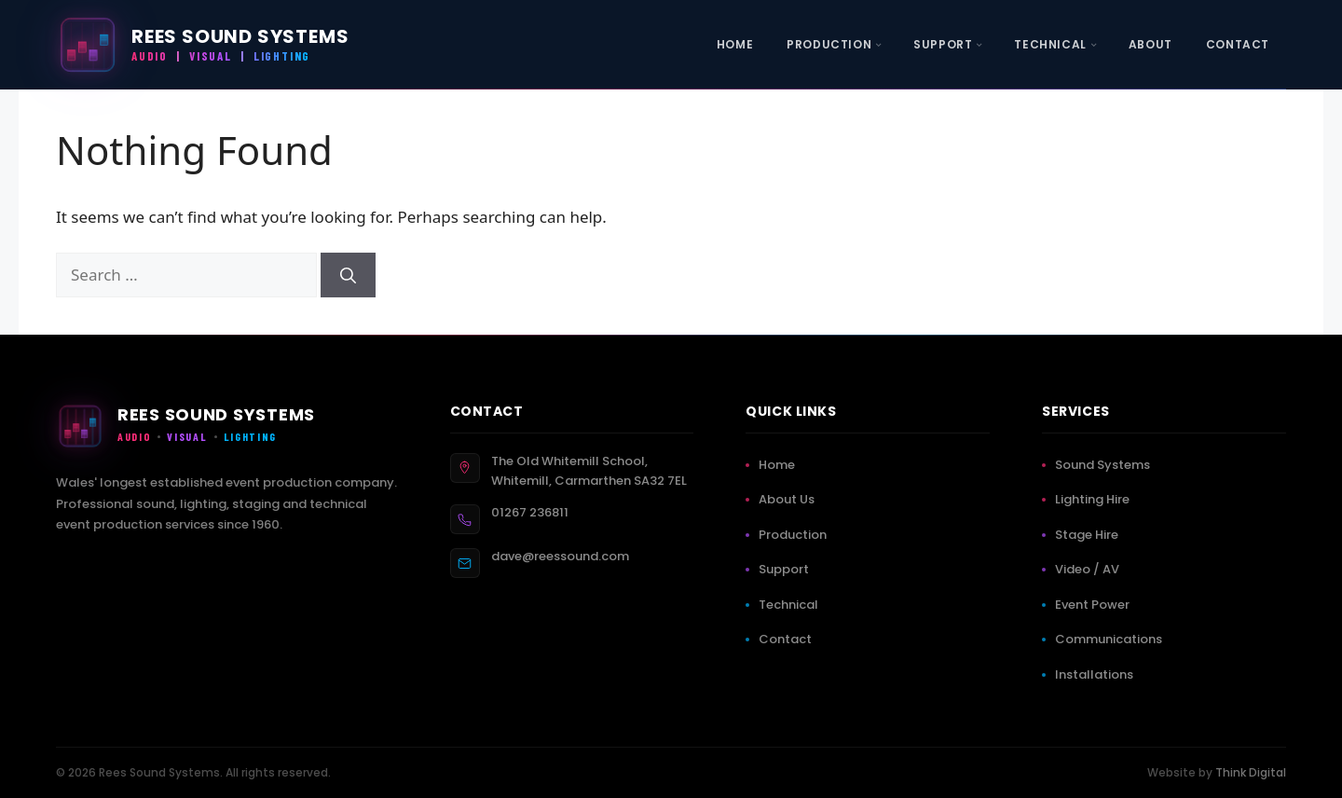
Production (796, 534)
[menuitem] (735, 44)
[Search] (348, 275)
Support (787, 569)
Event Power (1096, 604)
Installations (1098, 674)
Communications (1112, 639)
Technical (792, 604)
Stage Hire (1090, 534)
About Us (790, 499)
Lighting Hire (1096, 499)
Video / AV (1091, 569)
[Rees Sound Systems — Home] (202, 44)
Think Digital (1250, 772)
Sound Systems (1106, 465)
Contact (789, 639)
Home (780, 465)
